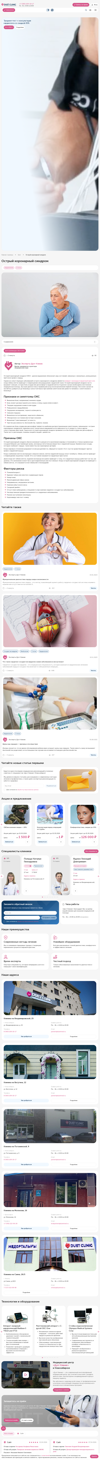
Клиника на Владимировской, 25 (18, 1018)
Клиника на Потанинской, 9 (16, 1146)
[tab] (42, 1357)
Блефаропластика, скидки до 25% (83, 827)
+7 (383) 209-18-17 (26, 4)
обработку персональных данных (27, 789)
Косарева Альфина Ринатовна (27, 1446)
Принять (94, 1456)
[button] (95, 10)
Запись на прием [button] (81, 5)
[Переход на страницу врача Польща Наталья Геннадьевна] (26, 891)
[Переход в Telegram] (48, 10)
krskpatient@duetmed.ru (60, 1223)
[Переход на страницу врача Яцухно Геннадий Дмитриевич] (75, 891)
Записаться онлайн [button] (11, 1420)
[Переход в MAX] (52, 10)
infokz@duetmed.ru (58, 1288)
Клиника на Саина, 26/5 (14, 1274)
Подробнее (73, 1036)
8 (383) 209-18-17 (10, 1031)
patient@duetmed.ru (58, 1031)
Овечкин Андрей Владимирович (77, 1446)
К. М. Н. (28, 866)
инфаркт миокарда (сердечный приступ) (80, 381)
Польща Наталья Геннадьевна (32, 860)
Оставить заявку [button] (26, 1420)
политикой (46, 1455)
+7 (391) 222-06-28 (10, 1223)
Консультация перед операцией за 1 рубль (49, 828)
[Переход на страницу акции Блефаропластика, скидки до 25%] (94, 842)
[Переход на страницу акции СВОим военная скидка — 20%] (27, 842)
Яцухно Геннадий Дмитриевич (82, 860)
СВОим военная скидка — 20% (15, 827)
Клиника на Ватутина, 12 (15, 1082)
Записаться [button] (9, 10)
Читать (93, 588)
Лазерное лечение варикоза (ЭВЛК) (30, 1449)
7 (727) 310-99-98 (10, 1288)
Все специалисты (91, 851)
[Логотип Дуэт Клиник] (8, 4)
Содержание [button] (8, 342)
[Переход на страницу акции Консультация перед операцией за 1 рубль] (61, 842)
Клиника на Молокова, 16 (15, 1210)
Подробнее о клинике (61, 1390)
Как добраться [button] (26, 1036)
